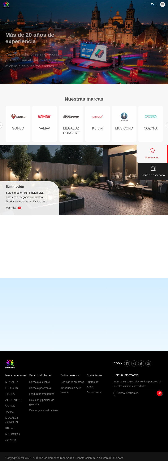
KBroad (9, 428)
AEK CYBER (13, 400)
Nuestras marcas (15, 375)
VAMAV (9, 411)
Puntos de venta (93, 384)
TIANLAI (10, 393)
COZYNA (10, 440)
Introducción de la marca (71, 390)
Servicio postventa (40, 388)
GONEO (10, 405)
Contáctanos (94, 375)
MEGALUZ (11, 382)
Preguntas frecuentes (41, 393)
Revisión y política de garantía (41, 402)
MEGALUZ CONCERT (11, 420)
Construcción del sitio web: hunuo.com (99, 458)
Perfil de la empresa (72, 382)
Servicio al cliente (40, 375)
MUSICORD (12, 434)
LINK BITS (11, 388)
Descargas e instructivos (43, 410)
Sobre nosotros (70, 375)
